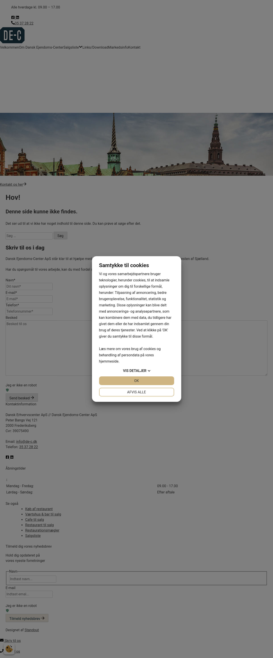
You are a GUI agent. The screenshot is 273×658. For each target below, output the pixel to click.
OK (136, 381)
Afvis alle (136, 392)
